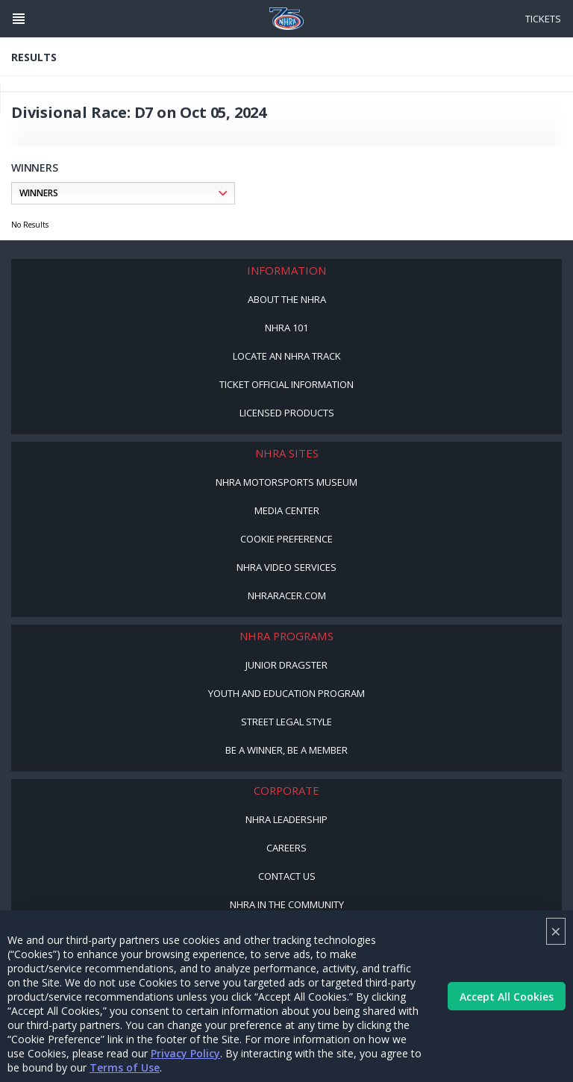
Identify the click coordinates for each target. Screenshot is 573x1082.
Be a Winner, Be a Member (286, 750)
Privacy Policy (185, 1053)
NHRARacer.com (287, 595)
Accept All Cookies (507, 996)
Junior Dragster (286, 665)
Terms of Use (125, 1067)
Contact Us (287, 876)
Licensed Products (286, 412)
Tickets (543, 18)
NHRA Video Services (286, 567)
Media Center (286, 510)
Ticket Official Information (286, 384)
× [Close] (556, 931)
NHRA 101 (286, 327)
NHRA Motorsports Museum (286, 482)
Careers (286, 847)
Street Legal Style (286, 721)
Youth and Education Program (286, 693)
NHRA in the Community (287, 904)
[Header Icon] (18, 18)
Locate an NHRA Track (287, 356)
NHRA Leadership (286, 819)
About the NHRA (287, 299)
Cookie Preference (286, 538)
